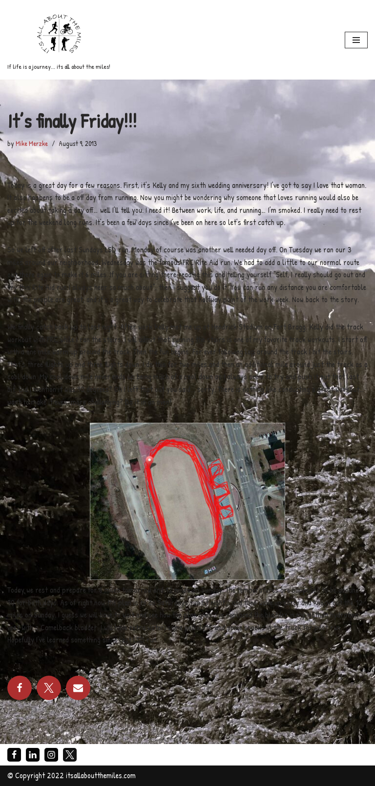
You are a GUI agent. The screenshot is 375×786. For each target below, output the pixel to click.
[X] (70, 755)
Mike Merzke (32, 143)
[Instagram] (51, 755)
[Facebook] (14, 755)
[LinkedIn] (33, 755)
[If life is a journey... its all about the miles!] (58, 40)
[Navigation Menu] (356, 40)
